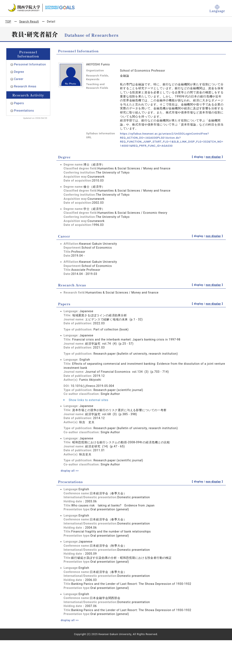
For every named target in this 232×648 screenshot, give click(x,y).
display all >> (70, 470)
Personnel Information (30, 64)
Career (18, 79)
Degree (19, 71)
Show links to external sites (86, 399)
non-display (213, 156)
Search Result (29, 21)
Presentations (24, 110)
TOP (8, 21)
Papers (19, 103)
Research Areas (25, 86)
